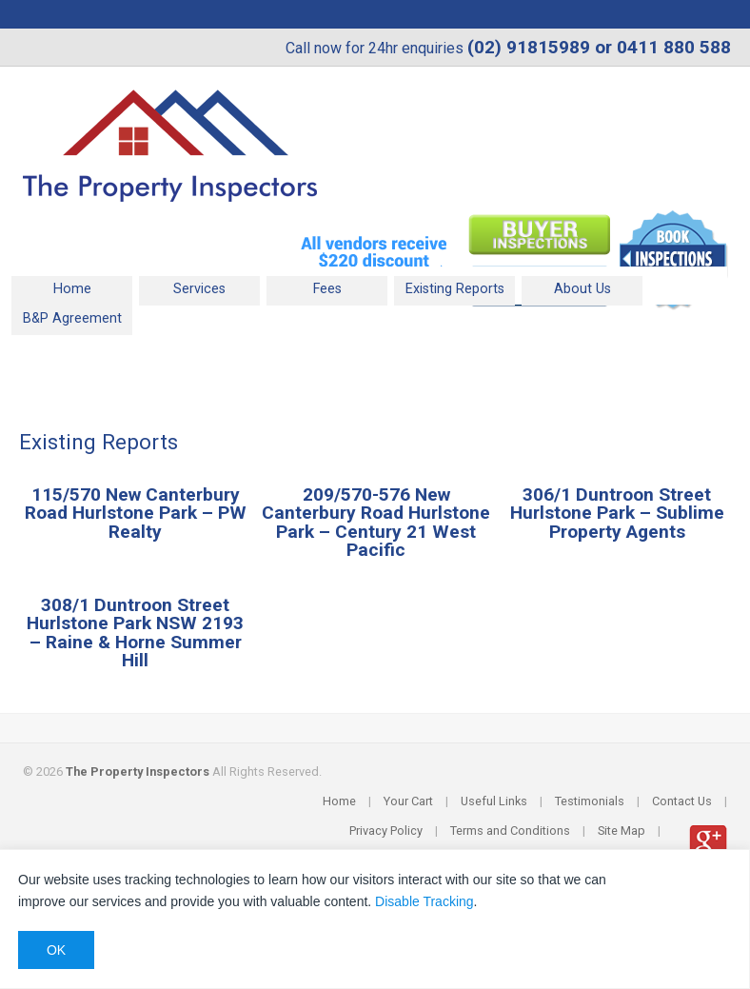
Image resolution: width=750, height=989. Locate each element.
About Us (582, 289)
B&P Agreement (72, 318)
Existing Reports (454, 289)
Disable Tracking (424, 901)
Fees (327, 289)
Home (72, 289)
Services (199, 289)
